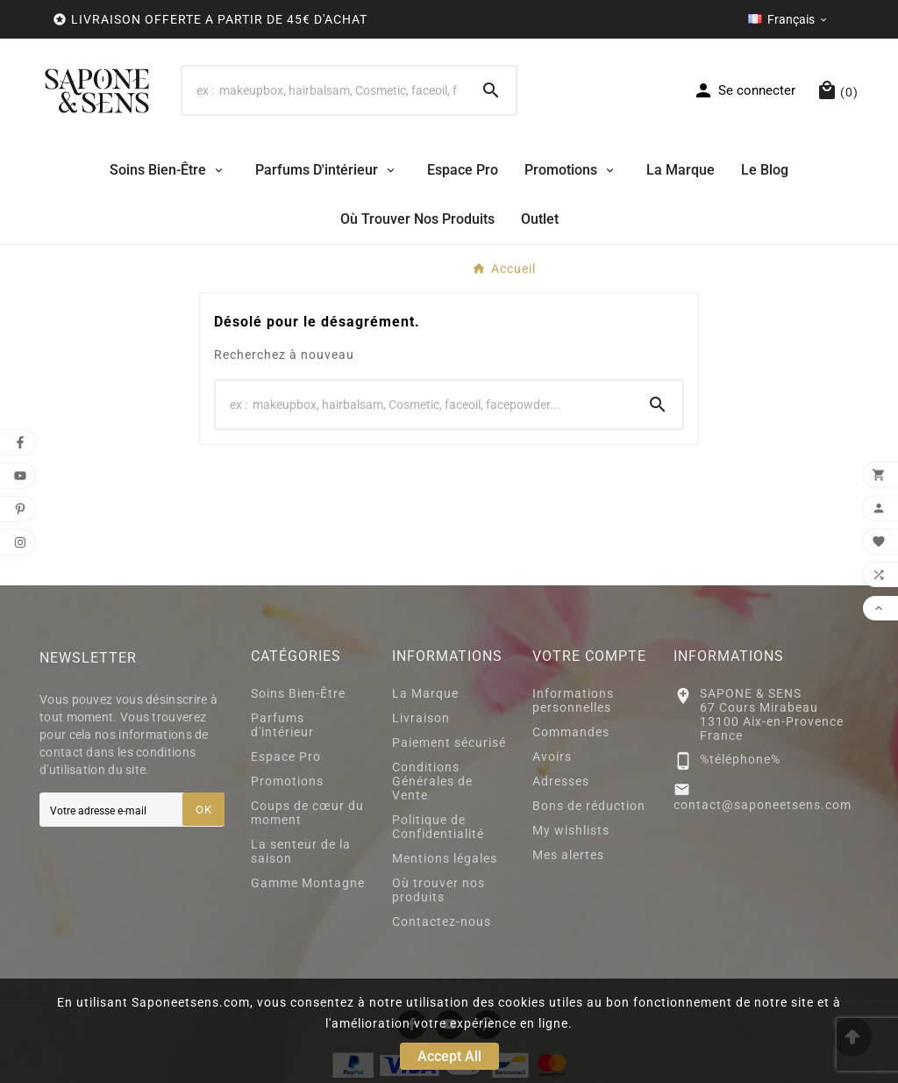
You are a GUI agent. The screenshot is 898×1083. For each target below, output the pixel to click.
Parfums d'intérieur (282, 725)
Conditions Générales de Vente (432, 781)
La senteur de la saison (301, 851)
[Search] (324, 90)
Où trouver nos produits (438, 890)
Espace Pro (286, 756)
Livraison (421, 718)
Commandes (570, 732)
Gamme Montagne (308, 883)
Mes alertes (568, 855)
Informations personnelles (573, 700)
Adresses (560, 781)
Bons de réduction (588, 806)
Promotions (287, 781)
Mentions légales (444, 858)
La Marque (425, 693)
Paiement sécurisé (449, 742)
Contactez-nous (441, 921)
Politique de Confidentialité (438, 827)
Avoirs (552, 756)
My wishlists (570, 830)
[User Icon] (744, 90)
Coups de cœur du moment (307, 813)
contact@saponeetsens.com (763, 805)
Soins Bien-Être (298, 693)
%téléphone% (740, 759)
